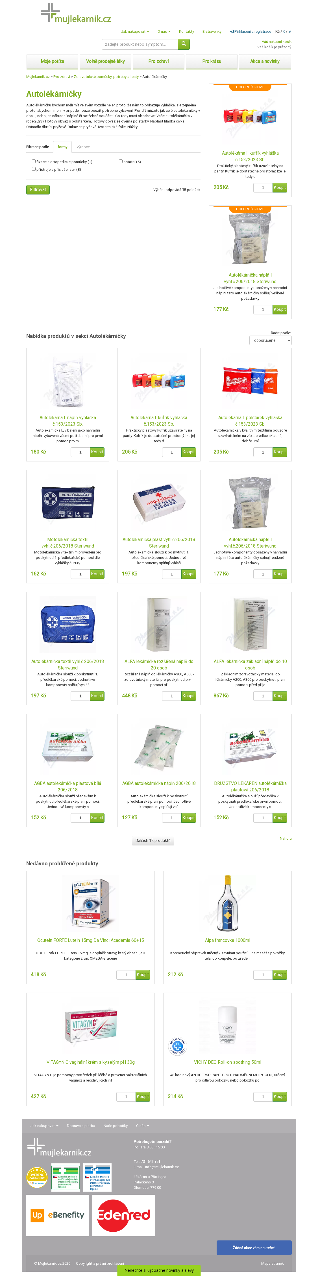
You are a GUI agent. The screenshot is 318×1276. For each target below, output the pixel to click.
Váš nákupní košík (277, 42)
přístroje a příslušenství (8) (58, 169)
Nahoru (286, 838)
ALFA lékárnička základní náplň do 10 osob (250, 665)
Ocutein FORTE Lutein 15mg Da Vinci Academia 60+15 (90, 940)
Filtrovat (38, 189)
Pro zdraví (61, 77)
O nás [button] (164, 31)
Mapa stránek (272, 1263)
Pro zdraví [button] (158, 61)
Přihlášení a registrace (250, 31)
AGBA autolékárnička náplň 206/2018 (159, 783)
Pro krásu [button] (211, 61)
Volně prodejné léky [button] (105, 61)
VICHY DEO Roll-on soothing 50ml (227, 1062)
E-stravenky (211, 31)
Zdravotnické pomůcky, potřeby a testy (106, 77)
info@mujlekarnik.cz (162, 1167)
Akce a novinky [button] (265, 61)
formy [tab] (62, 147)
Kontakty (186, 31)
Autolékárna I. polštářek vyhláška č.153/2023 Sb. (250, 421)
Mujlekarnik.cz (38, 77)
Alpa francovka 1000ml (227, 940)
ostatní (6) (132, 162)
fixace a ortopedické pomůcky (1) (64, 162)
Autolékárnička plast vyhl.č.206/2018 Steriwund (159, 543)
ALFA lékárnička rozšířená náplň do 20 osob (159, 665)
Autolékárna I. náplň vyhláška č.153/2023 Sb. (68, 421)
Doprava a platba (81, 1126)
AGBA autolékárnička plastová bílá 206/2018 (67, 787)
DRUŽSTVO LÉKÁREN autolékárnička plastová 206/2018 (250, 787)
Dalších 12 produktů (153, 840)
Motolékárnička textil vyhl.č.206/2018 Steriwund (68, 543)
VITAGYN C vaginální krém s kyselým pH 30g (91, 1062)
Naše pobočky (116, 1126)
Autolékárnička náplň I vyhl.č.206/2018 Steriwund (250, 278)
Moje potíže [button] (52, 61)
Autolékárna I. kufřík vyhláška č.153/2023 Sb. (250, 156)
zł (289, 31)
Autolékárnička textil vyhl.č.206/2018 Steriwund (67, 665)
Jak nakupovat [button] (135, 31)
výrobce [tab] (83, 147)
